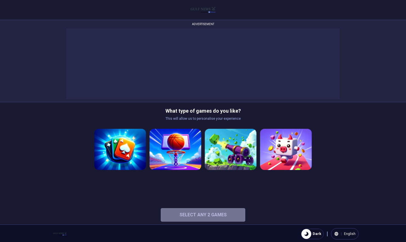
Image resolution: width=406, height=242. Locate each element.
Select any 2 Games (203, 214)
